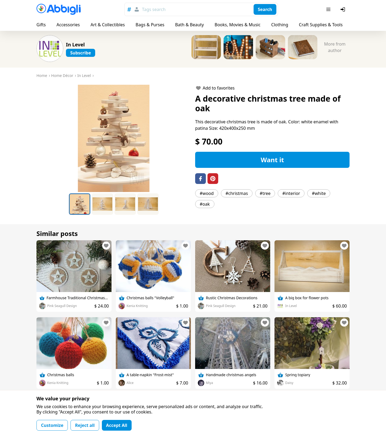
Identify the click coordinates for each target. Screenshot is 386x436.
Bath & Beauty (189, 25)
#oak (205, 204)
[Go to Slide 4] (148, 204)
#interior (291, 193)
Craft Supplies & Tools (321, 25)
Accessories (68, 25)
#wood (207, 193)
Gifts (41, 25)
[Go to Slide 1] (79, 204)
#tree (265, 193)
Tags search (154, 9)
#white (319, 193)
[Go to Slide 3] (125, 204)
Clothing (279, 25)
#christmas (236, 193)
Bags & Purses (150, 25)
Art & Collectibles (108, 25)
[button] (113, 138)
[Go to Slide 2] (102, 204)
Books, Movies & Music (237, 25)
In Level (75, 44)
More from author (335, 47)
